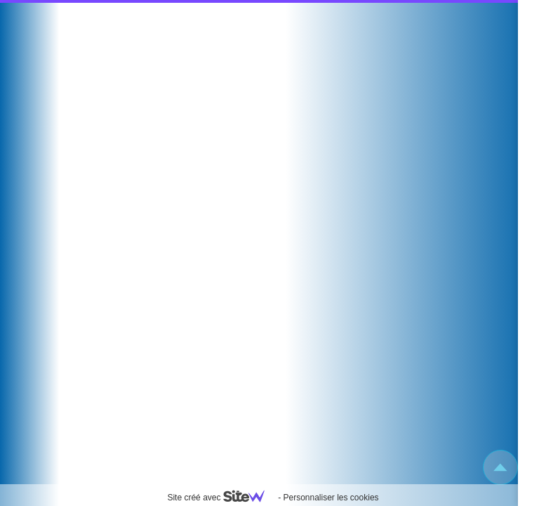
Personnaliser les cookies (330, 497)
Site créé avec (221, 497)
